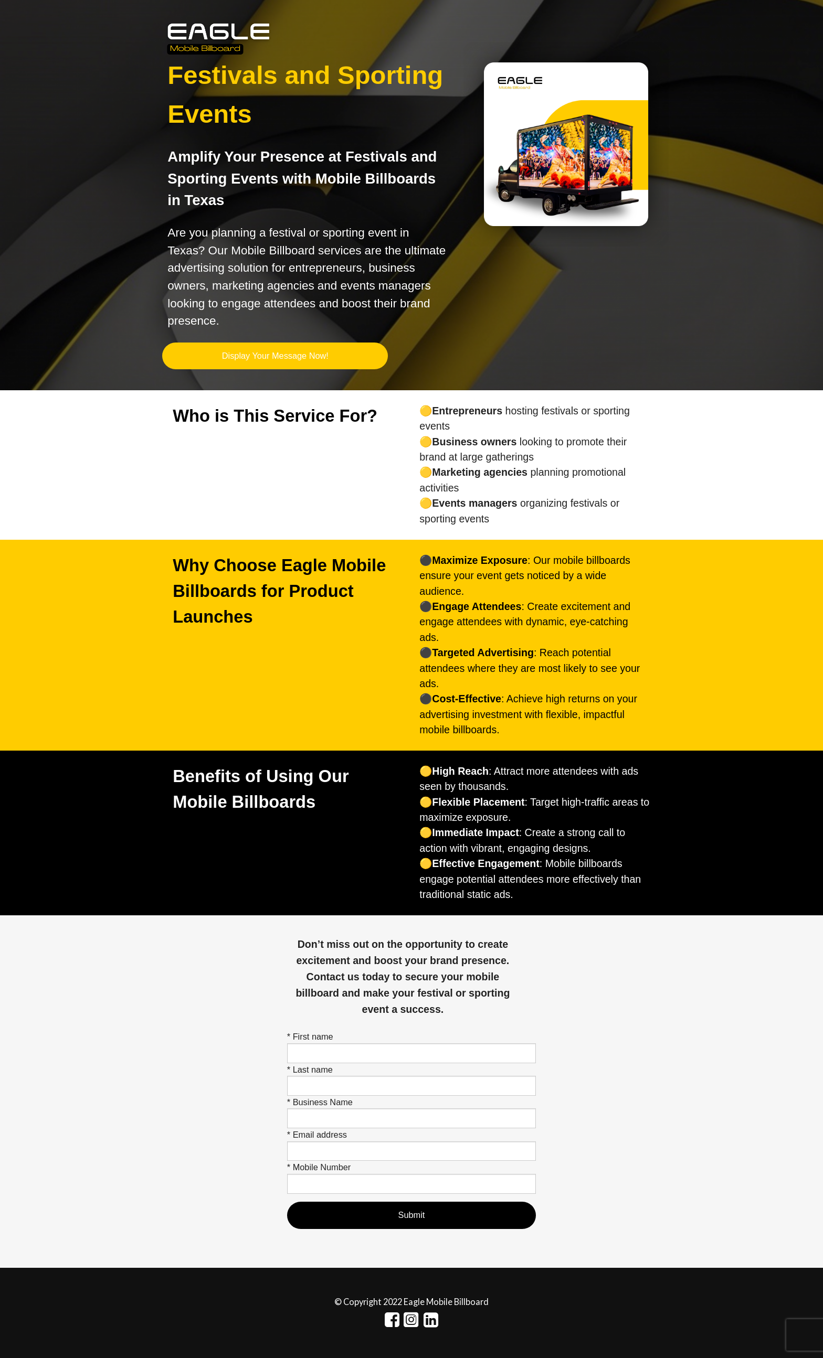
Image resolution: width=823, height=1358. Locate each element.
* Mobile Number (319, 1167)
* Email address (317, 1134)
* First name (310, 1036)
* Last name (310, 1069)
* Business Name (320, 1102)
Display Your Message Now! (275, 355)
